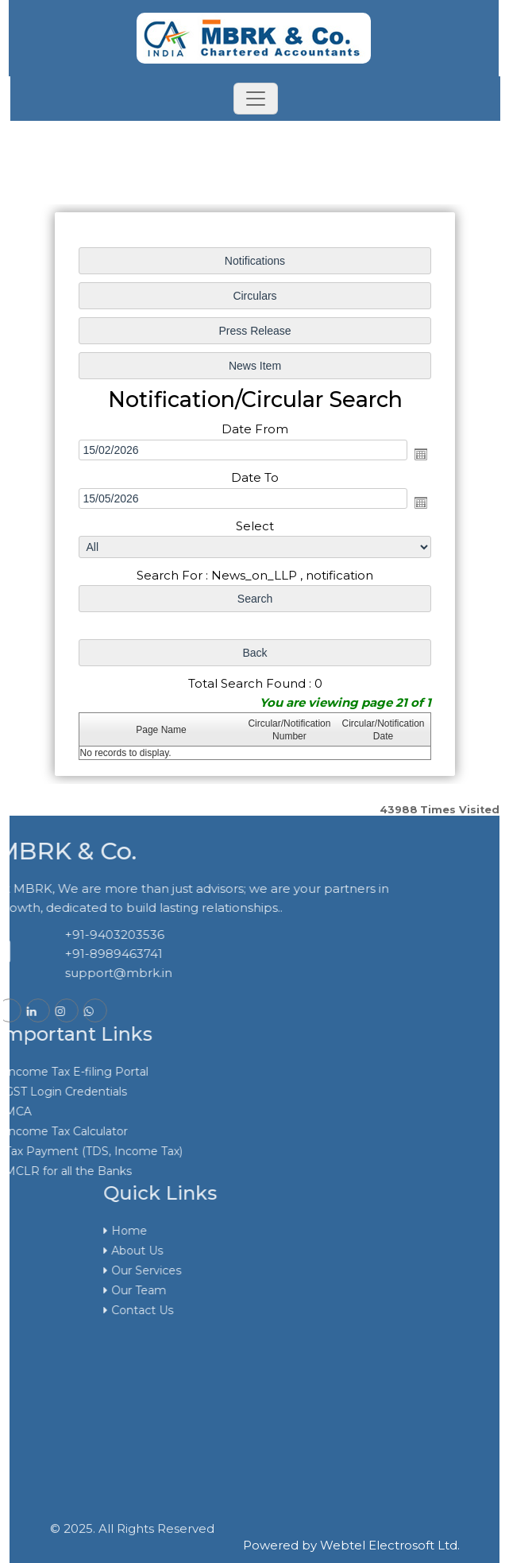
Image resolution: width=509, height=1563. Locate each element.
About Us (275, 1250)
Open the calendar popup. (420, 454)
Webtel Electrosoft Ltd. (390, 1545)
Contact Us (280, 1310)
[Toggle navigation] (255, 98)
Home (267, 1231)
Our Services (284, 1270)
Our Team (276, 1290)
